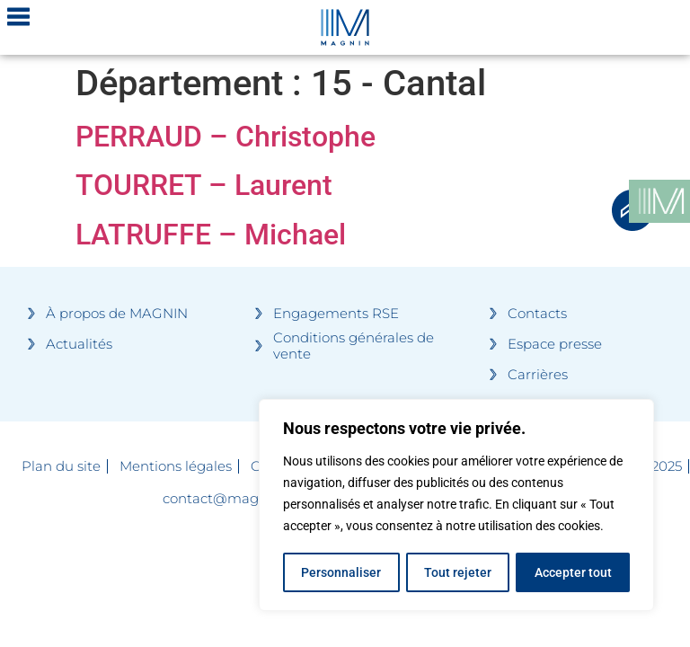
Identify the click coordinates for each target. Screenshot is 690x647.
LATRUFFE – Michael (210, 234)
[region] (456, 506)
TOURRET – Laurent (203, 185)
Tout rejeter (457, 572)
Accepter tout (573, 572)
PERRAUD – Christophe (225, 137)
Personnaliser (341, 572)
